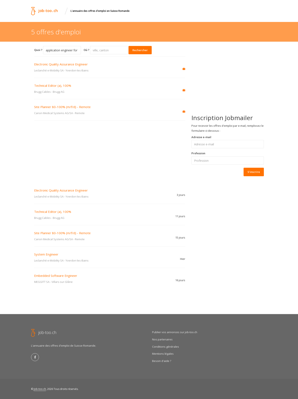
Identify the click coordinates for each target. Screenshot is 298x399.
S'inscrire (254, 172)
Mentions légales (163, 354)
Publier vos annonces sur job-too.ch (174, 332)
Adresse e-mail (201, 137)
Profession (198, 153)
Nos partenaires (162, 339)
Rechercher (140, 50)
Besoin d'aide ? (161, 361)
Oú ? (86, 50)
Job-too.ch (40, 389)
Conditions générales (165, 346)
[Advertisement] (109, 152)
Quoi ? (38, 50)
